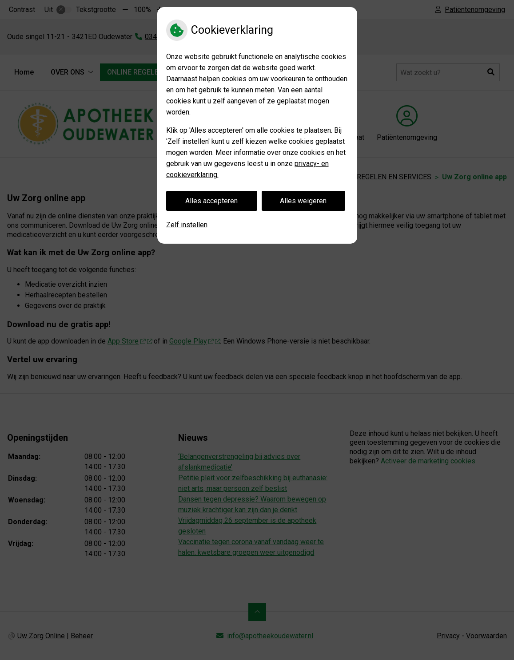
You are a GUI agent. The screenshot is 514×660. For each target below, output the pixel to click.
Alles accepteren (211, 201)
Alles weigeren (303, 201)
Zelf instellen (186, 225)
